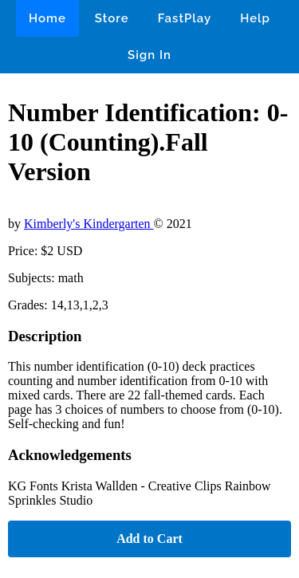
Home (47, 18)
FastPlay (185, 18)
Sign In (149, 55)
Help (255, 18)
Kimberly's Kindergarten (89, 223)
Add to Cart (149, 538)
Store (112, 18)
